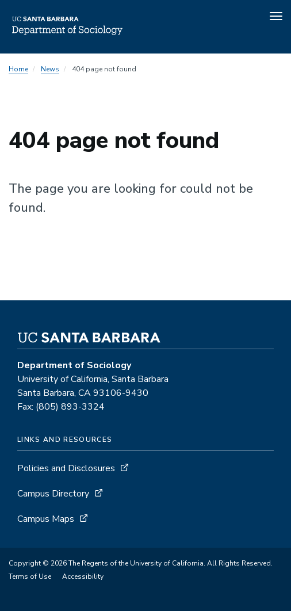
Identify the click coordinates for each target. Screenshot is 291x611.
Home (18, 69)
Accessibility (83, 576)
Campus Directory (53, 493)
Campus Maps (45, 519)
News (50, 69)
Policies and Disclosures (66, 468)
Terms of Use (30, 576)
